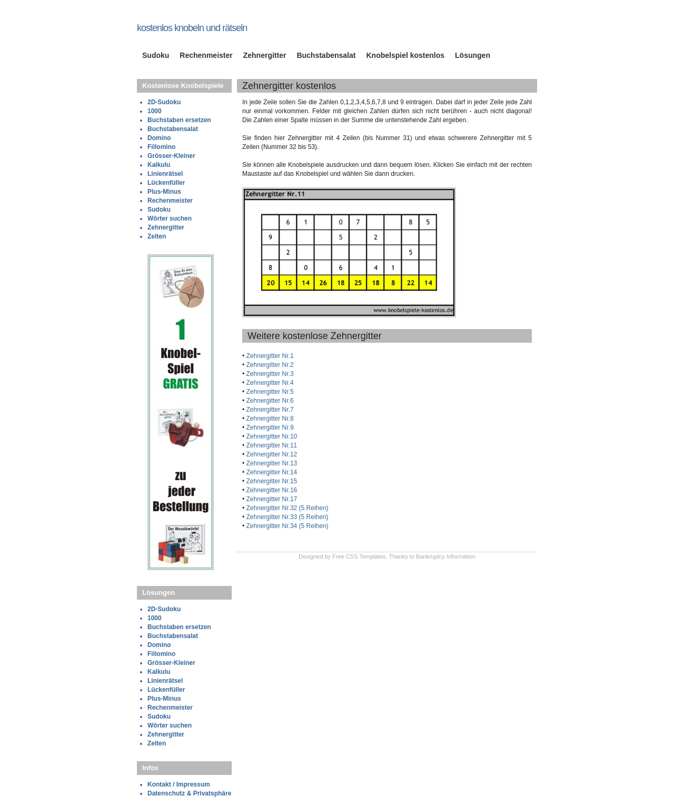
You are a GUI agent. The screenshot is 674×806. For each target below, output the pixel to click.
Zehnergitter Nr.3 (268, 373)
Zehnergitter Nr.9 (268, 427)
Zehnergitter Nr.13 (270, 463)
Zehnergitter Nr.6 (268, 400)
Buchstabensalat (325, 55)
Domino (159, 138)
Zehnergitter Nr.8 (268, 418)
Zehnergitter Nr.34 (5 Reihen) (286, 526)
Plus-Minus (164, 191)
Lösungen (472, 55)
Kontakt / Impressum (178, 784)
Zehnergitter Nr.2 (268, 365)
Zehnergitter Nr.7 (268, 409)
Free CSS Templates (358, 556)
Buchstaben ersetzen (179, 120)
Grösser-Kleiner (171, 156)
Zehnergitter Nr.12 (270, 454)
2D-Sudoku (164, 102)
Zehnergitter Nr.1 (268, 356)
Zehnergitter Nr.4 (268, 382)
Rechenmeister (206, 55)
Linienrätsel (165, 173)
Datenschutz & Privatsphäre (189, 793)
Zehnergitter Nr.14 (270, 472)
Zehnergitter (264, 55)
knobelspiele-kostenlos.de (199, 17)
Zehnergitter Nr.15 (270, 481)
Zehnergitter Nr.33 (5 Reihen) (286, 517)
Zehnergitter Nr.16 (270, 490)
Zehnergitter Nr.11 (270, 445)
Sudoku (155, 55)
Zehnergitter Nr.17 (270, 499)
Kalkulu (158, 164)
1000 (154, 111)
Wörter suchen (169, 218)
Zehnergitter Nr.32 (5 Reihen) (286, 508)
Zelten (156, 236)
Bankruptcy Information (445, 556)
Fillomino (161, 147)
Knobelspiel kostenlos (405, 55)
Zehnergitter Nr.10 (270, 436)
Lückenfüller (166, 182)
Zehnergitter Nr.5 (268, 391)
